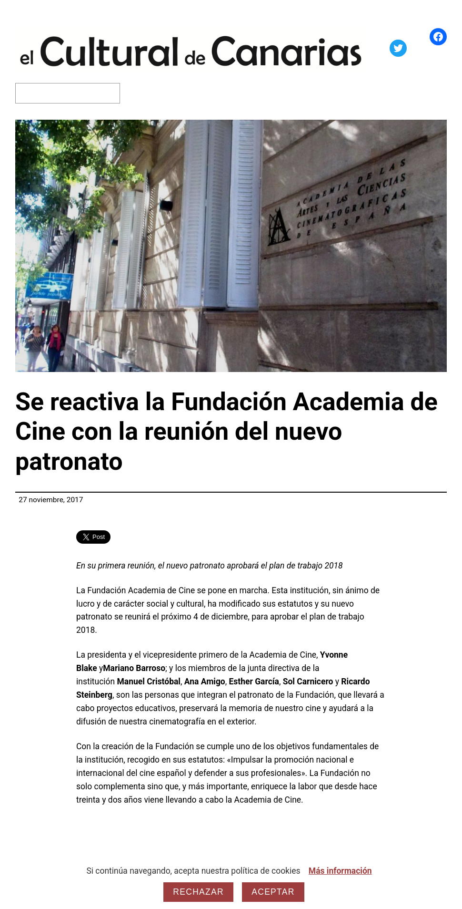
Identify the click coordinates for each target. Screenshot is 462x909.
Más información (340, 871)
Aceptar (272, 892)
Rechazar (198, 892)
